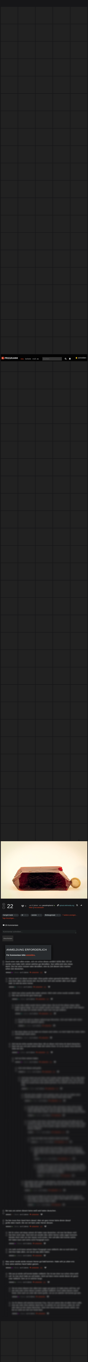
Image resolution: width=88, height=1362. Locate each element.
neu (22, 4)
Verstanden (80, 1356)
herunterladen (39, 490)
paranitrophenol (47, 488)
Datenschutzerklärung (14, 1359)
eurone (34, 498)
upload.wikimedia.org (66, 488)
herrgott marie (8, 498)
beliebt (28, 4)
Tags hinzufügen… (8, 501)
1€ (22, 498)
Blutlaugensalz (50, 498)
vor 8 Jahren (33, 488)
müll (34, 4)
